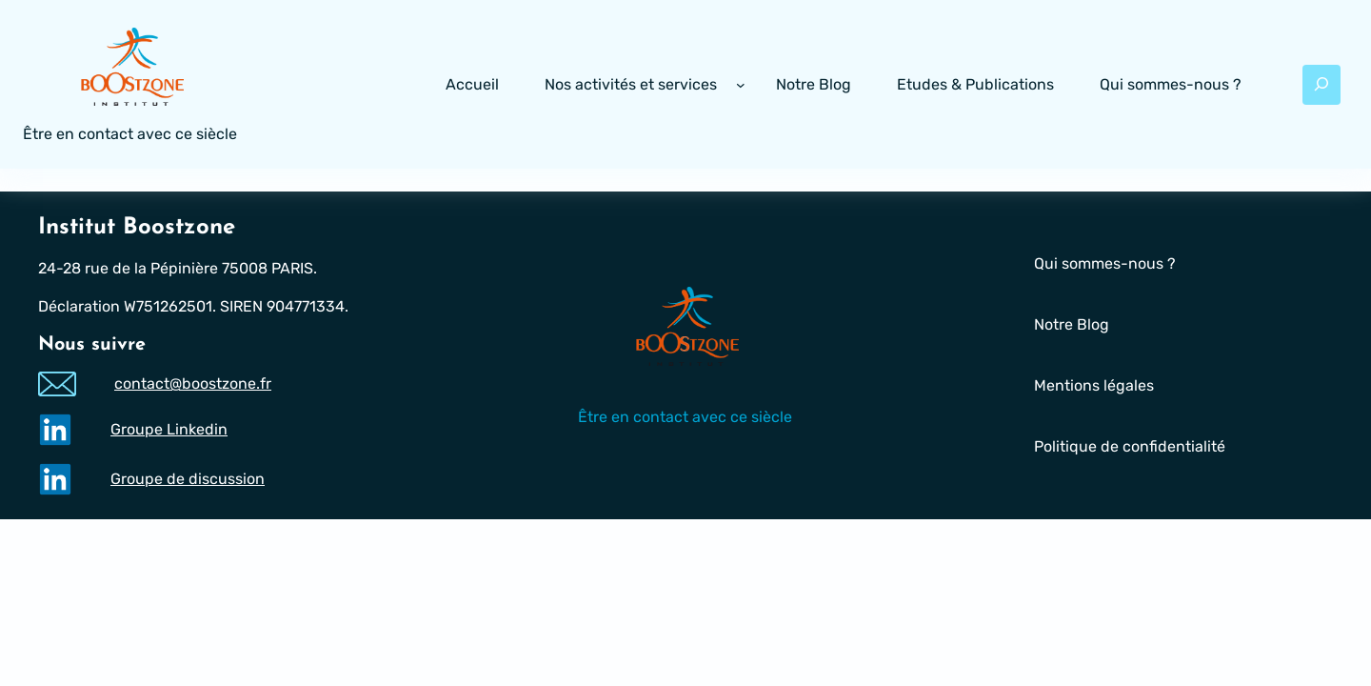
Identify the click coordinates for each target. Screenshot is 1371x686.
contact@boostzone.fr (192, 384)
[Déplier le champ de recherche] (1321, 85)
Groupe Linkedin (169, 429)
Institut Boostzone (136, 227)
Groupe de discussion (187, 479)
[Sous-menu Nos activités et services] (740, 85)
